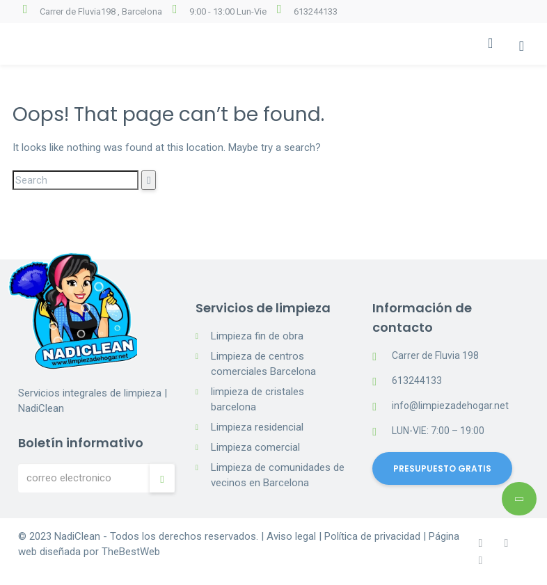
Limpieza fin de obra (257, 336)
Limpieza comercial (255, 447)
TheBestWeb (131, 551)
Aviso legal (291, 536)
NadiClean (77, 536)
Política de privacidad (372, 536)
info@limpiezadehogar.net (450, 405)
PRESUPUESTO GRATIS (442, 468)
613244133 (316, 11)
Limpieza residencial (257, 427)
